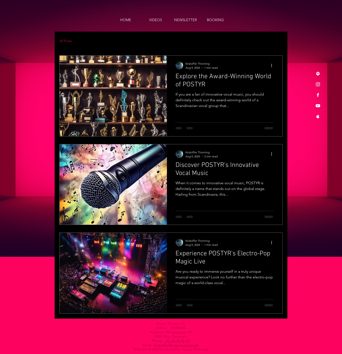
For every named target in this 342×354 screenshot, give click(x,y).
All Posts (65, 41)
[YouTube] (318, 105)
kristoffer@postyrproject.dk (176, 345)
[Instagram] (318, 84)
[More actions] (273, 65)
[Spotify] (318, 73)
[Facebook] (318, 95)
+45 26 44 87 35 (177, 341)
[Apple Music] (318, 116)
